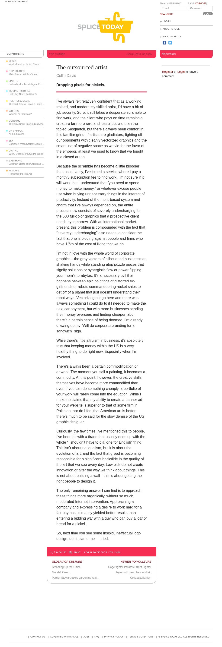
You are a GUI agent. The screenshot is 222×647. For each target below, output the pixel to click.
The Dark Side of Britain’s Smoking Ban (29, 104)
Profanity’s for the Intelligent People (27, 84)
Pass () (197, 3)
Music (12, 61)
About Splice (171, 29)
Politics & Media (19, 101)
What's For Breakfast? (20, 114)
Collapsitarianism (140, 577)
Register (167, 71)
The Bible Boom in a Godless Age (26, 124)
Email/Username (170, 3)
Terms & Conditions (140, 636)
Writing (14, 111)
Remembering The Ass (20, 174)
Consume (14, 121)
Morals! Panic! (61, 572)
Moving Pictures (19, 91)
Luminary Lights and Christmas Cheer (28, 164)
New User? (166, 14)
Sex (11, 140)
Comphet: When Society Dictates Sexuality (31, 144)
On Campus (16, 130)
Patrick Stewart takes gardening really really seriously (85, 577)
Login (181, 71)
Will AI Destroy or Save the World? (26, 154)
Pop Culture (17, 71)
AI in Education (16, 134)
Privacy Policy (113, 636)
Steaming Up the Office (66, 567)
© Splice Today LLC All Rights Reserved (183, 636)
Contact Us (37, 636)
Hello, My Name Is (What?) (23, 94)
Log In (167, 21)
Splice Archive (17, 1)
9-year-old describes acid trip (133, 572)
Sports (13, 81)
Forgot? (200, 3)
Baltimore (15, 160)
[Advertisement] (110, 605)
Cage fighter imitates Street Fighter (129, 567)
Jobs (86, 636)
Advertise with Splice (64, 636)
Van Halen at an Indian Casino (24, 64)
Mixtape (14, 170)
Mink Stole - (23, 74)
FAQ (96, 636)
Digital (13, 150)
